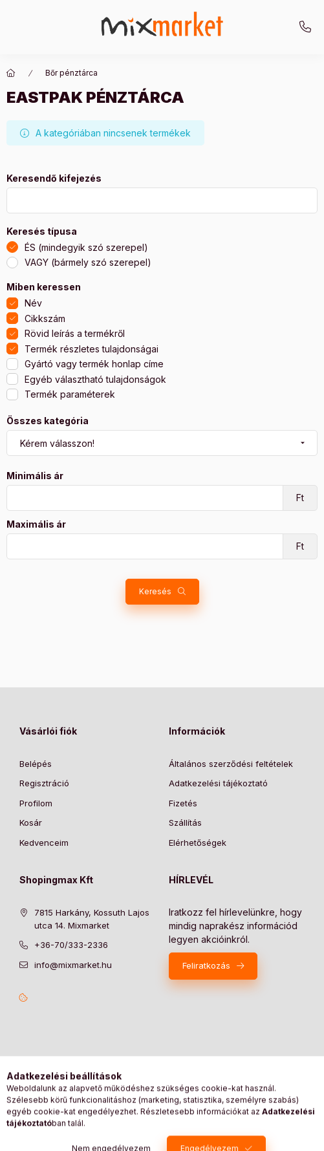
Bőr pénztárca (71, 73)
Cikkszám (45, 318)
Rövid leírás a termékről (75, 333)
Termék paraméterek (70, 394)
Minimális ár (34, 476)
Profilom (35, 803)
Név (33, 302)
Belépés (35, 763)
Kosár (30, 822)
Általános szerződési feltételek (231, 763)
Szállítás (185, 822)
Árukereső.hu (120, 1084)
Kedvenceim (44, 842)
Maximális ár (36, 524)
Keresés (155, 591)
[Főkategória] (11, 73)
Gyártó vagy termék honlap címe (94, 363)
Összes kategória (47, 421)
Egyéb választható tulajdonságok (95, 379)
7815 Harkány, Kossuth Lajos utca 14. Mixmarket (91, 918)
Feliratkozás (206, 965)
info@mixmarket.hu (73, 965)
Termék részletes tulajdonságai (91, 348)
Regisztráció (44, 783)
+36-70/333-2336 (305, 27)
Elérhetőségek (197, 842)
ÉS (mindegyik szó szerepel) (86, 247)
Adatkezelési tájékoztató (218, 783)
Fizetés (183, 803)
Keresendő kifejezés (54, 178)
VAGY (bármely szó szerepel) (88, 262)
